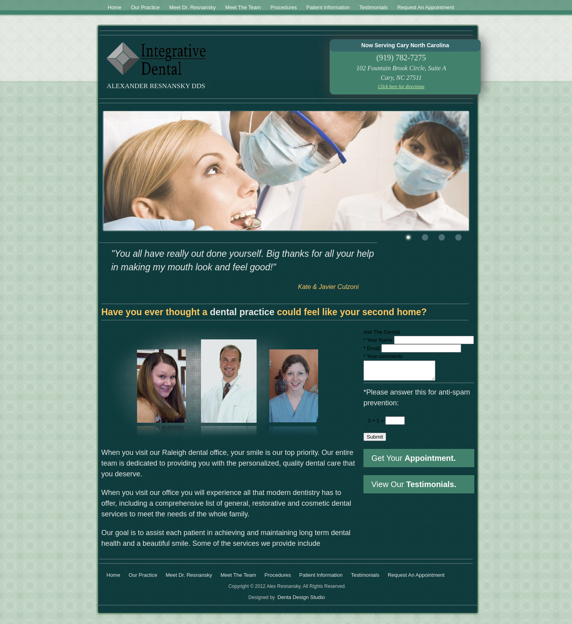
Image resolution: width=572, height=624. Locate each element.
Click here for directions (401, 86)
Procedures (284, 7)
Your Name (377, 340)
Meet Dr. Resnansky (192, 7)
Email (371, 348)
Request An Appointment (425, 7)
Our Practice (145, 7)
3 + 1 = (373, 424)
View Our (413, 487)
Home (115, 7)
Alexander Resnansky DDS (156, 86)
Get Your (413, 461)
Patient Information (328, 7)
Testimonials (373, 7)
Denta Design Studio (301, 597)
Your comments (382, 356)
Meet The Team (243, 7)
